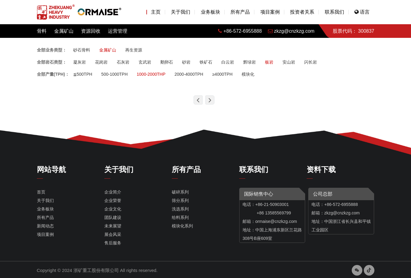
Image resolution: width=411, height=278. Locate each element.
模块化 (248, 74)
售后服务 (112, 242)
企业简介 (112, 192)
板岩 (269, 62)
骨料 (42, 31)
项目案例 (270, 12)
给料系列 (180, 217)
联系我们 (334, 12)
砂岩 (186, 62)
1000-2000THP (151, 74)
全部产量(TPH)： (53, 74)
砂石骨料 (81, 50)
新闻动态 (45, 225)
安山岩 (288, 62)
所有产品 (240, 12)
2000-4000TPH (189, 74)
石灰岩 (123, 62)
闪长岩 (310, 62)
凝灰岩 (79, 62)
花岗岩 (101, 62)
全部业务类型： (52, 50)
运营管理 (117, 31)
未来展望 (112, 225)
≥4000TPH (222, 74)
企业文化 (112, 209)
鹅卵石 (166, 62)
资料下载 (321, 169)
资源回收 (90, 31)
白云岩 (227, 62)
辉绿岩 (249, 62)
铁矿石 (206, 62)
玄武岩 (145, 62)
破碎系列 (180, 192)
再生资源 (133, 50)
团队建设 (112, 217)
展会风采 (112, 234)
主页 (156, 12)
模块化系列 (182, 225)
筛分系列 (180, 200)
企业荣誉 (112, 200)
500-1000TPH (114, 74)
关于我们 (180, 12)
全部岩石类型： (52, 62)
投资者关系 (302, 12)
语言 (362, 12)
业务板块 (210, 12)
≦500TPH (82, 74)
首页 (41, 192)
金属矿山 (63, 31)
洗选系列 (180, 209)
